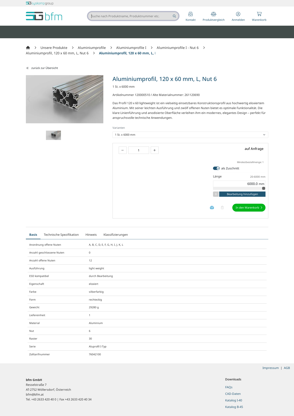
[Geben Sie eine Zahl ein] (138, 150)
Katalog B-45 (234, 407)
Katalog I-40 (233, 400)
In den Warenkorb (247, 207)
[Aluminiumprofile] (92, 47)
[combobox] (133, 16)
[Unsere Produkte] (54, 47)
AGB (287, 368)
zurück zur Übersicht (42, 68)
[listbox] (190, 135)
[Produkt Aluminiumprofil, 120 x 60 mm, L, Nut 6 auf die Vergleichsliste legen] (212, 208)
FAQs (228, 387)
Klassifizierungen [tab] (116, 235)
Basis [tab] (33, 235)
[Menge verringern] (123, 150)
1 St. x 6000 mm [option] (125, 134)
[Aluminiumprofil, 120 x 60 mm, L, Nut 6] (57, 53)
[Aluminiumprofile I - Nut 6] (178, 47)
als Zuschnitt (230, 168)
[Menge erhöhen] (155, 150)
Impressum (270, 368)
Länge (239, 176)
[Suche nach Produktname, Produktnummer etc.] (174, 16)
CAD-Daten (233, 394)
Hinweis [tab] (91, 235)
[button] (238, 17)
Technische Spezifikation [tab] (61, 235)
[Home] (28, 47)
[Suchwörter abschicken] (174, 16)
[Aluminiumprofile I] (131, 47)
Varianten (118, 127)
